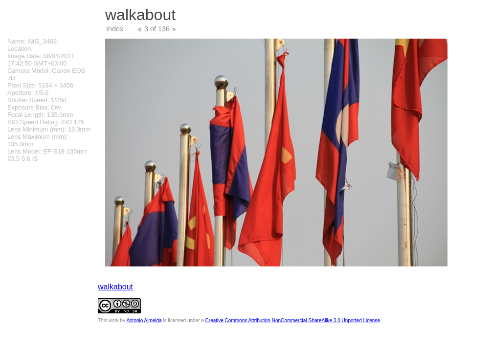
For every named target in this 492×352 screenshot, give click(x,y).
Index (114, 29)
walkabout (115, 287)
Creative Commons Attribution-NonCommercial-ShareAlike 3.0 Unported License (292, 320)
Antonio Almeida (143, 320)
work (114, 320)
